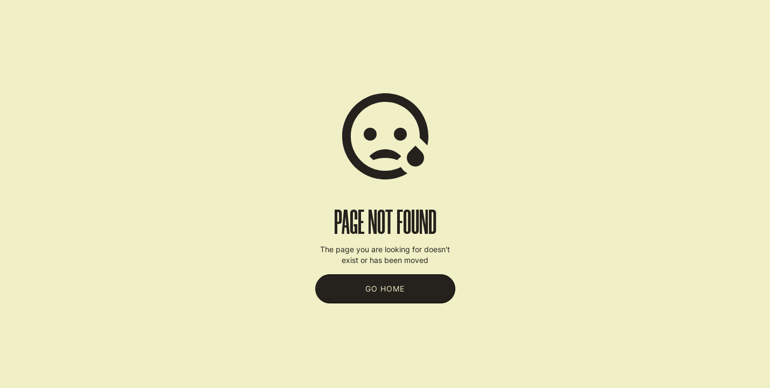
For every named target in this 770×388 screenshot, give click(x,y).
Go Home (385, 288)
